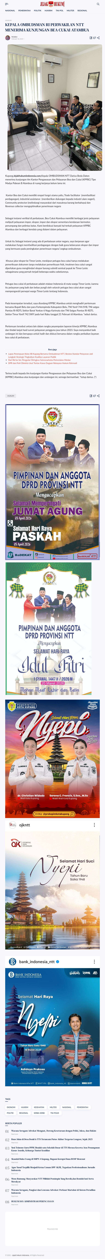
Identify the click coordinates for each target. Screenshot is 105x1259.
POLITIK (37, 10)
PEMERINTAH (24, 10)
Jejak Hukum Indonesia (20, 1255)
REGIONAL (82, 10)
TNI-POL (59, 10)
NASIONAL (10, 10)
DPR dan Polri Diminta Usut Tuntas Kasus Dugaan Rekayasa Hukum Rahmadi (42, 363)
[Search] (98, 4)
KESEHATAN (39, 1107)
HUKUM (10, 396)
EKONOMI (11, 1107)
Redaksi (14, 37)
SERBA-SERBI (39, 1113)
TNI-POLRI (54, 1113)
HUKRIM (48, 10)
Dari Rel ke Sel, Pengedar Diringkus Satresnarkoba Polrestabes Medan (39, 360)
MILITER (70, 10)
